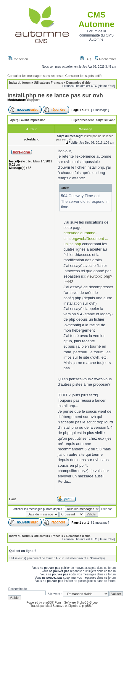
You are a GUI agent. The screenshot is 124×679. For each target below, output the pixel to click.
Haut (12, 499)
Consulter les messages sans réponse (34, 75)
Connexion (18, 59)
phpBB (47, 602)
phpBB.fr (88, 605)
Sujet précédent (83, 120)
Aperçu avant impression (27, 120)
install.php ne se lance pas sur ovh (55, 95)
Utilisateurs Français (48, 82)
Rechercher (105, 59)
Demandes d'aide (78, 82)
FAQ (85, 59)
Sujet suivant (105, 120)
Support (33, 100)
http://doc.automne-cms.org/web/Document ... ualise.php (86, 238)
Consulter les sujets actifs (83, 75)
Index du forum (19, 82)
